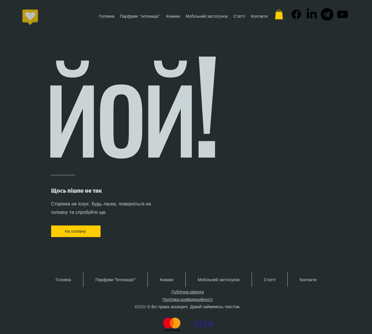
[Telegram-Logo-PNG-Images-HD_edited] (327, 14)
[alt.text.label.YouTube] (342, 14)
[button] (279, 14)
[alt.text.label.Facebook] (296, 14)
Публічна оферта (187, 292)
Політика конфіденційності (187, 299)
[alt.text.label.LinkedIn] (311, 14)
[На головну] (76, 231)
